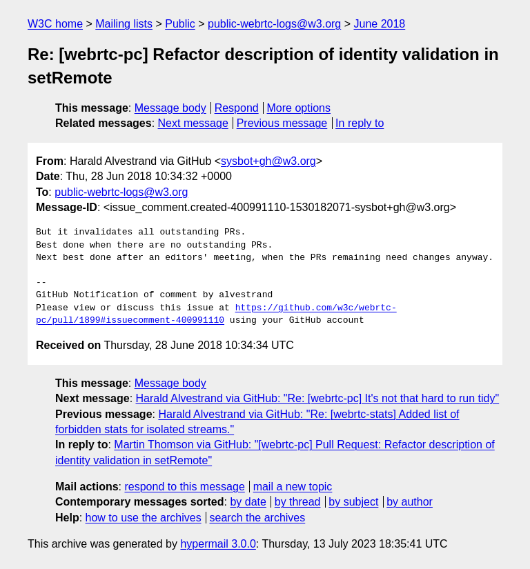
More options (299, 108)
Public (180, 24)
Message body (170, 108)
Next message (193, 123)
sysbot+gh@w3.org (268, 161)
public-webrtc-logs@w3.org (274, 24)
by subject (353, 502)
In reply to (359, 123)
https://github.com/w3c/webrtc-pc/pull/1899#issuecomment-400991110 (216, 314)
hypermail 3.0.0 (217, 544)
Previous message (282, 123)
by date (248, 502)
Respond (237, 108)
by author (409, 502)
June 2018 (380, 24)
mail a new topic (293, 486)
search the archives (258, 517)
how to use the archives (144, 517)
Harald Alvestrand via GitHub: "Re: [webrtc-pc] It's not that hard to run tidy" (318, 398)
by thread (298, 502)
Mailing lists (124, 24)
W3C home (55, 24)
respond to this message (184, 486)
